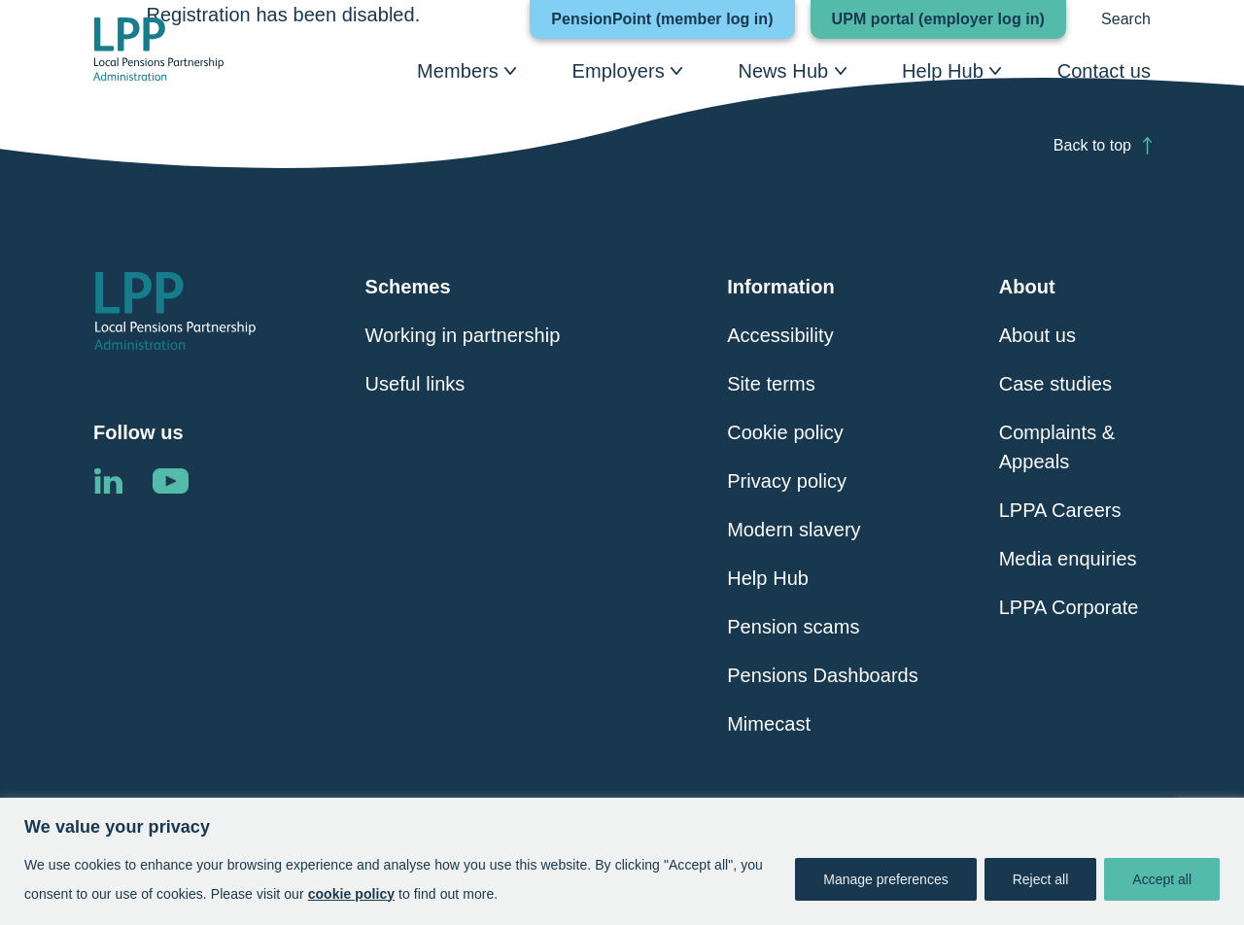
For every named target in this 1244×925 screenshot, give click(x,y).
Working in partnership (463, 335)
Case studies (1055, 383)
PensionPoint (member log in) (672, 19)
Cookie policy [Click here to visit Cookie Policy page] (785, 432)
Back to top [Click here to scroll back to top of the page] (1092, 145)
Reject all (1041, 879)
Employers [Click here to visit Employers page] (618, 71)
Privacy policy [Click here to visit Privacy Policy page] (787, 481)
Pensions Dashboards (822, 675)
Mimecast (769, 724)
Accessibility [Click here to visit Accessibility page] (780, 335)
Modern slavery (793, 529)
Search (1126, 19)
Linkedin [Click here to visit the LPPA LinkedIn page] (107, 481)
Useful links (415, 383)
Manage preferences (885, 879)
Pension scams (793, 626)
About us (1037, 335)
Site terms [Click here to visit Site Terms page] (771, 383)
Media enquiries (1068, 558)
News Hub (783, 71)
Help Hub (943, 71)
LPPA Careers (1060, 510)
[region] (622, 861)
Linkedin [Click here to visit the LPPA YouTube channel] (170, 481)
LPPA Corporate (1069, 607)
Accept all (1162, 879)
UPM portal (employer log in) (949, 19)
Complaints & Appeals (1057, 447)
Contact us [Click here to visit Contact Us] (1104, 71)
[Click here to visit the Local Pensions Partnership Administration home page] (158, 49)
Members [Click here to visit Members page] (458, 71)
